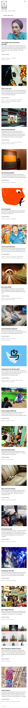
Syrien (13, 299)
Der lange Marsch (7, 610)
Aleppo (2, 299)
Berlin (22, 256)
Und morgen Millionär (8, 411)
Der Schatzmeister (7, 173)
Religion (18, 101)
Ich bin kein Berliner (8, 247)
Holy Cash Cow (6, 89)
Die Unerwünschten (8, 450)
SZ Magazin (13, 58)
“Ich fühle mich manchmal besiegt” (10, 43)
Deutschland (12, 257)
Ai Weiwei (18, 256)
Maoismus (3, 143)
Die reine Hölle (6, 287)
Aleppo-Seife (19, 298)
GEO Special (13, 580)
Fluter (12, 619)
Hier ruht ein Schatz (8, 489)
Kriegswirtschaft (8, 299)
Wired (12, 420)
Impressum (3, 706)
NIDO (12, 459)
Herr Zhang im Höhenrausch (11, 648)
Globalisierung (19, 99)
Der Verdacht (6, 209)
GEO (15, 142)
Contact (13, 10)
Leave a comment (6, 59)
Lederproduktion (13, 101)
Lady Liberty (5, 690)
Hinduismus (3, 101)
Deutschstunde (6, 529)
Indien (8, 101)
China (12, 142)
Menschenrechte (18, 257)
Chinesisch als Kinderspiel (10, 369)
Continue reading (5, 54)
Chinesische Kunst (5, 257)
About (9, 10)
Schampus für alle (7, 571)
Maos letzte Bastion (8, 129)
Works (2, 10)
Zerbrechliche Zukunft (9, 329)
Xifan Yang (8, 58)
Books (6, 10)
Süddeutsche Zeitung (15, 701)
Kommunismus (19, 142)
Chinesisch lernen (15, 380)
